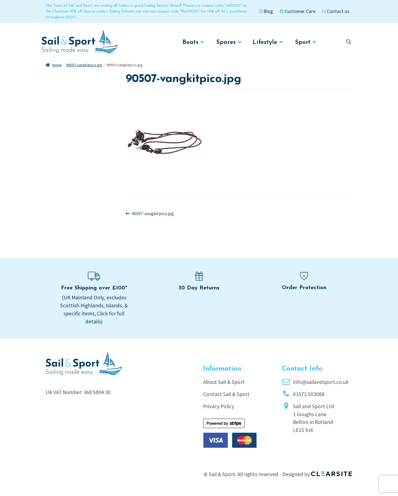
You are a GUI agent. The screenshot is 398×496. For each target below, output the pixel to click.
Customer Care (297, 11)
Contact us (335, 11)
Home (57, 64)
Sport (305, 42)
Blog (266, 11)
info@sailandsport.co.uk (321, 382)
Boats (193, 42)
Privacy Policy (218, 406)
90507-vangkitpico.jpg (84, 64)
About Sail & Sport (224, 382)
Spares (229, 42)
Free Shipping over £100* (94, 288)
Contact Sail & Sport (226, 394)
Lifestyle (268, 42)
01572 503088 (308, 394)
